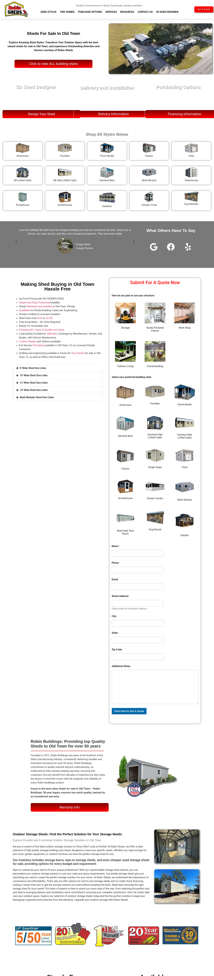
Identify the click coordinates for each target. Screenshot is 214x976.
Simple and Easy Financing (34, 303)
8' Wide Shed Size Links (33, 368)
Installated (24, 311)
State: (115, 633)
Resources (127, 11)
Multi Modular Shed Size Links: (37, 397)
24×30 (49, 318)
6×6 (40, 318)
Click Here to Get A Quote (129, 711)
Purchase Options (90, 11)
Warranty (52, 334)
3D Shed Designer (167, 11)
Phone (115, 563)
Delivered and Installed (39, 307)
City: (114, 616)
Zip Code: (117, 650)
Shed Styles (48, 11)
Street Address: (120, 596)
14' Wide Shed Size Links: (34, 390)
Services (111, 11)
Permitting (38, 346)
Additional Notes (121, 666)
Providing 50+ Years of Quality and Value (41, 330)
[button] (16, 242)
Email (115, 580)
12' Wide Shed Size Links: (34, 383)
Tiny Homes (67, 11)
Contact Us (145, 11)
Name (116, 546)
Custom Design (27, 342)
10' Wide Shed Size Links (34, 376)
